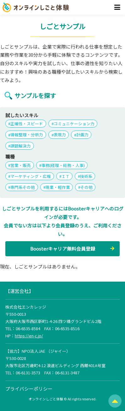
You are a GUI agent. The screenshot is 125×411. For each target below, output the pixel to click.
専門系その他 (22, 187)
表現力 (60, 135)
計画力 (82, 135)
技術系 (86, 176)
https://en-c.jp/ (29, 336)
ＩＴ (66, 176)
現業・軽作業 (58, 187)
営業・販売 (20, 165)
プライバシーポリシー (28, 388)
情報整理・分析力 (26, 135)
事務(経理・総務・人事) (63, 165)
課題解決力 (20, 146)
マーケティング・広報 (30, 176)
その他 (86, 187)
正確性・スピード (26, 124)
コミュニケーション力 (74, 124)
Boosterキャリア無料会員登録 (62, 248)
